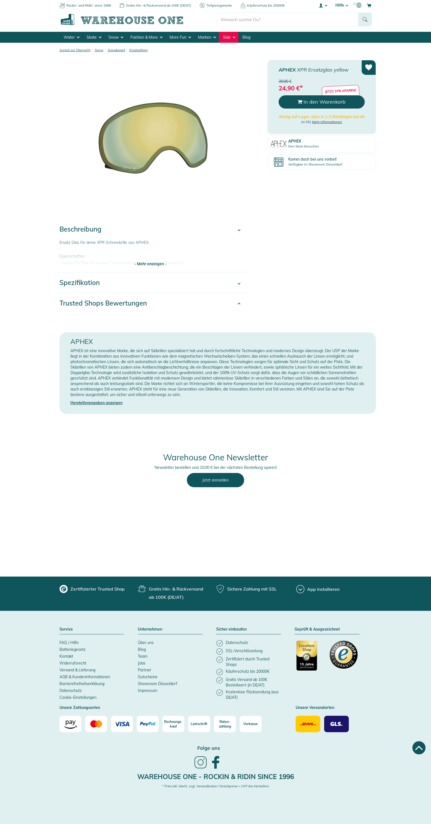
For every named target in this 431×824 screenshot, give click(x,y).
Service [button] (66, 629)
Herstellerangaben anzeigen (96, 402)
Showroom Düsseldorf (157, 683)
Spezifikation (79, 282)
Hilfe (341, 5)
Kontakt (66, 656)
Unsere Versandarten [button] (315, 708)
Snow (116, 37)
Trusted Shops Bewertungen (103, 303)
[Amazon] (70, 724)
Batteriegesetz (72, 649)
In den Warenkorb (322, 102)
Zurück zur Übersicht (74, 50)
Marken (207, 37)
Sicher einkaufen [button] (231, 629)
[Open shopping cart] (369, 5)
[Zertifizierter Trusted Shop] (310, 658)
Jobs (141, 663)
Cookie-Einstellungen (77, 697)
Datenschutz (70, 690)
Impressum (147, 690)
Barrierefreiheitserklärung (81, 683)
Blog (246, 37)
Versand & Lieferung (77, 670)
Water (71, 37)
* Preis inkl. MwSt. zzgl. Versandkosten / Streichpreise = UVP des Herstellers (215, 786)
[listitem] (248, 643)
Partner (144, 670)
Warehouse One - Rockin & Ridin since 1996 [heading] (215, 776)
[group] (92, 589)
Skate (94, 37)
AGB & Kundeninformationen (84, 676)
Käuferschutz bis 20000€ (266, 5)
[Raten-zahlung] (225, 724)
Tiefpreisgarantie (219, 5)
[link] (200, 767)
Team (142, 656)
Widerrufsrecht (72, 663)
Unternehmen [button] (150, 629)
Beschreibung (80, 229)
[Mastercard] (96, 724)
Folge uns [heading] (208, 748)
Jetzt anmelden (215, 480)
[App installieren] (318, 589)
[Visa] (122, 724)
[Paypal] (148, 724)
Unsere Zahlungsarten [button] (79, 708)
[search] (287, 19)
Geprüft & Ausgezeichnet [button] (317, 629)
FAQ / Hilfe (69, 642)
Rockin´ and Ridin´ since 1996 (88, 5)
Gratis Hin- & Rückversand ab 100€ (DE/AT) (158, 5)
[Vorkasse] (251, 724)
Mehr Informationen (327, 122)
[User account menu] (323, 5)
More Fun (180, 37)
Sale (229, 37)
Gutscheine (148, 676)
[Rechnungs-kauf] (173, 724)
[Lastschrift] (199, 724)
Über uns (146, 642)
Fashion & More (146, 37)
